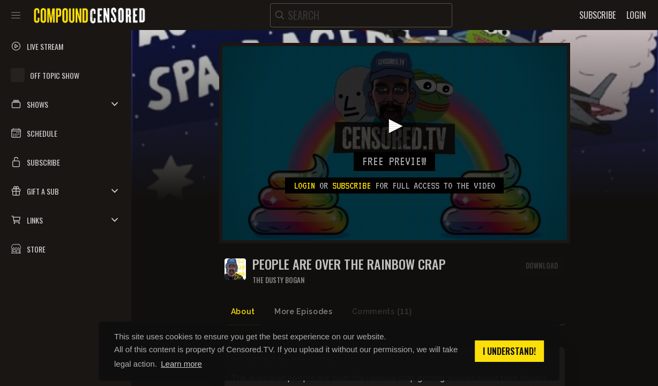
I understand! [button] (509, 351)
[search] (361, 15)
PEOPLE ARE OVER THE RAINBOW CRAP (349, 264)
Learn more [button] (181, 363)
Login (304, 185)
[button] (65, 104)
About (243, 311)
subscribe (351, 185)
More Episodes (303, 311)
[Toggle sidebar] (15, 15)
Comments (382, 311)
